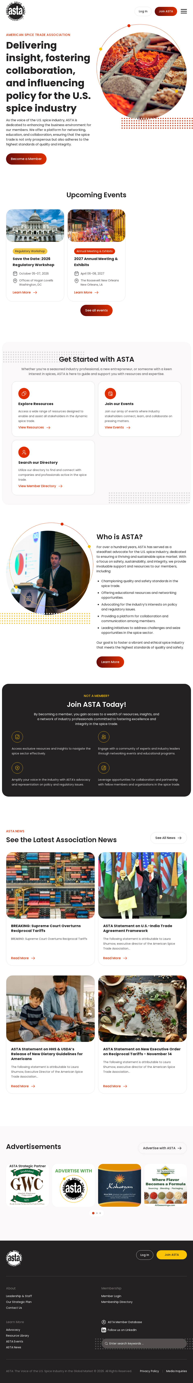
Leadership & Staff (19, 1296)
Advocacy (13, 1330)
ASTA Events (14, 1341)
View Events (118, 427)
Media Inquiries (176, 1371)
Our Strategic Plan (19, 1302)
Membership (111, 1288)
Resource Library (17, 1336)
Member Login (111, 1296)
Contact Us (14, 1308)
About (11, 1288)
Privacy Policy (149, 1371)
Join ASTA (172, 1255)
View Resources (34, 427)
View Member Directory (40, 486)
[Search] (146, 1343)
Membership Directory (117, 1302)
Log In (144, 1255)
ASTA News (13, 1347)
